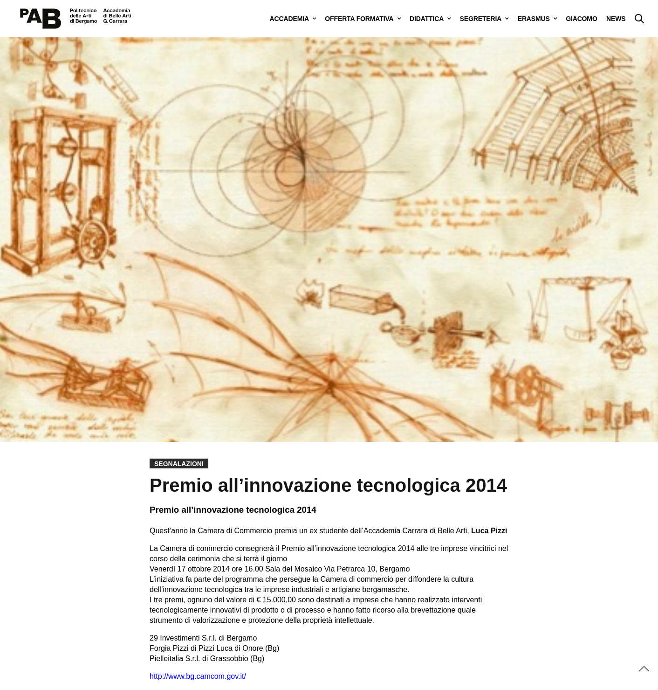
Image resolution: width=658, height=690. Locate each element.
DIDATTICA (427, 18)
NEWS (615, 18)
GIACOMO (581, 18)
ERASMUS (534, 18)
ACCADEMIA (289, 18)
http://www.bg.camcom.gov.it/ (198, 676)
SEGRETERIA (481, 18)
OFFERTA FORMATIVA (359, 18)
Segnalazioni (179, 463)
